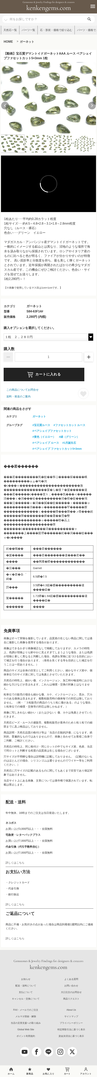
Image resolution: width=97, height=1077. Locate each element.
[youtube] (24, 1052)
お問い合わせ (71, 985)
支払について (26, 992)
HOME (8, 41)
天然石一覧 (10, 30)
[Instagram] (60, 1052)
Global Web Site (25, 1029)
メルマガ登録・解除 (25, 1016)
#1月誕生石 (69, 442)
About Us (71, 1010)
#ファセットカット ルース (69, 425)
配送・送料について (25, 985)
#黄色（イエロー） (44, 436)
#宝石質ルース (41, 425)
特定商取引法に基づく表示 (71, 1029)
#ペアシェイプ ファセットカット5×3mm (57, 448)
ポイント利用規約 (26, 1036)
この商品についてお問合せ (22, 389)
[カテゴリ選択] (6, 18)
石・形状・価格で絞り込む (56, 30)
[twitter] (72, 1052)
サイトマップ (71, 1016)
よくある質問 (71, 979)
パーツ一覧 (28, 30)
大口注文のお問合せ (71, 992)
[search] (89, 19)
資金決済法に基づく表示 (71, 1036)
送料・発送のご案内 (18, 396)
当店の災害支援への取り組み (26, 1023)
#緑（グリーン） (69, 436)
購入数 (9, 349)
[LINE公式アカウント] (48, 1052)
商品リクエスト (71, 998)
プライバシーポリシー (71, 1023)
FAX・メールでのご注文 (25, 1010)
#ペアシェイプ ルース (45, 442)
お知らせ (25, 979)
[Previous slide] (5, 105)
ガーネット (27, 41)
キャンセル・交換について (26, 998)
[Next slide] (92, 105)
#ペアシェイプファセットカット (52, 430)
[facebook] (36, 1052)
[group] (48, 97)
